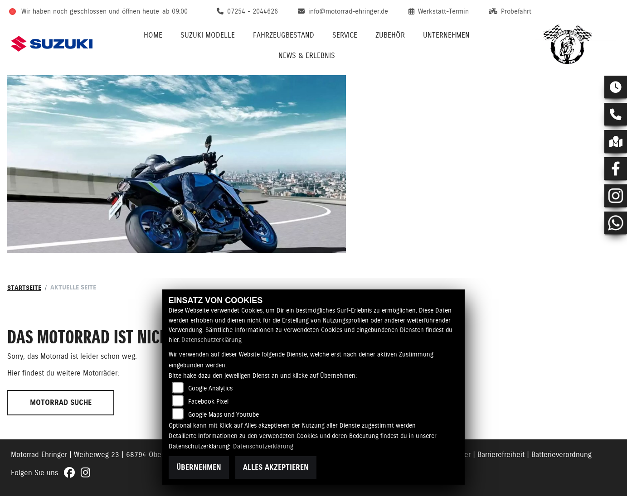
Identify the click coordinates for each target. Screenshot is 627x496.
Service (344, 35)
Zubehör (390, 35)
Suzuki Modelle (207, 35)
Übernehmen (198, 467)
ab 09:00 (175, 11)
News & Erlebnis (306, 55)
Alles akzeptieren (276, 467)
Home (153, 35)
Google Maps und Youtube (223, 414)
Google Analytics (210, 388)
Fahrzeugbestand (283, 35)
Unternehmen (446, 35)
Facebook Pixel (208, 401)
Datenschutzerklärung (211, 339)
